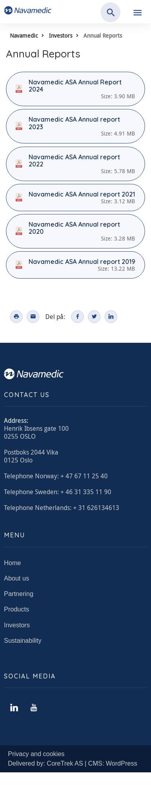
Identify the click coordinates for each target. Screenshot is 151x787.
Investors (60, 35)
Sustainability (22, 640)
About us (16, 578)
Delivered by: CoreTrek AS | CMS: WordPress (72, 763)
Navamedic (24, 35)
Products (16, 609)
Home (12, 563)
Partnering (18, 593)
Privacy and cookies (36, 754)
